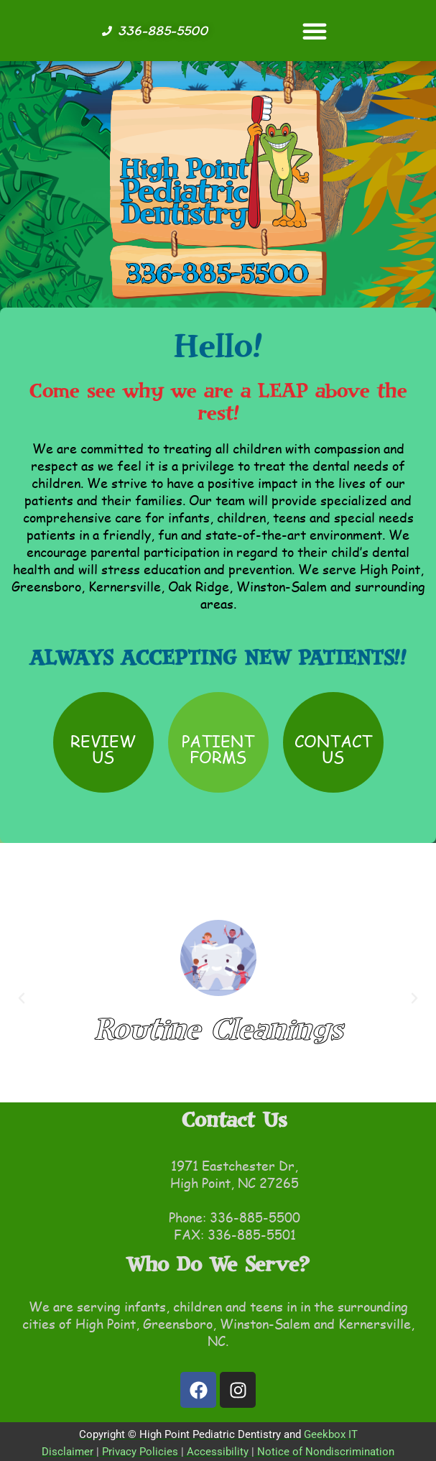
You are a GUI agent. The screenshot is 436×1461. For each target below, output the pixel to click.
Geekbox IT (331, 1434)
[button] (314, 30)
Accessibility (218, 1451)
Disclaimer (67, 1451)
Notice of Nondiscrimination (325, 1451)
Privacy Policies (140, 1451)
